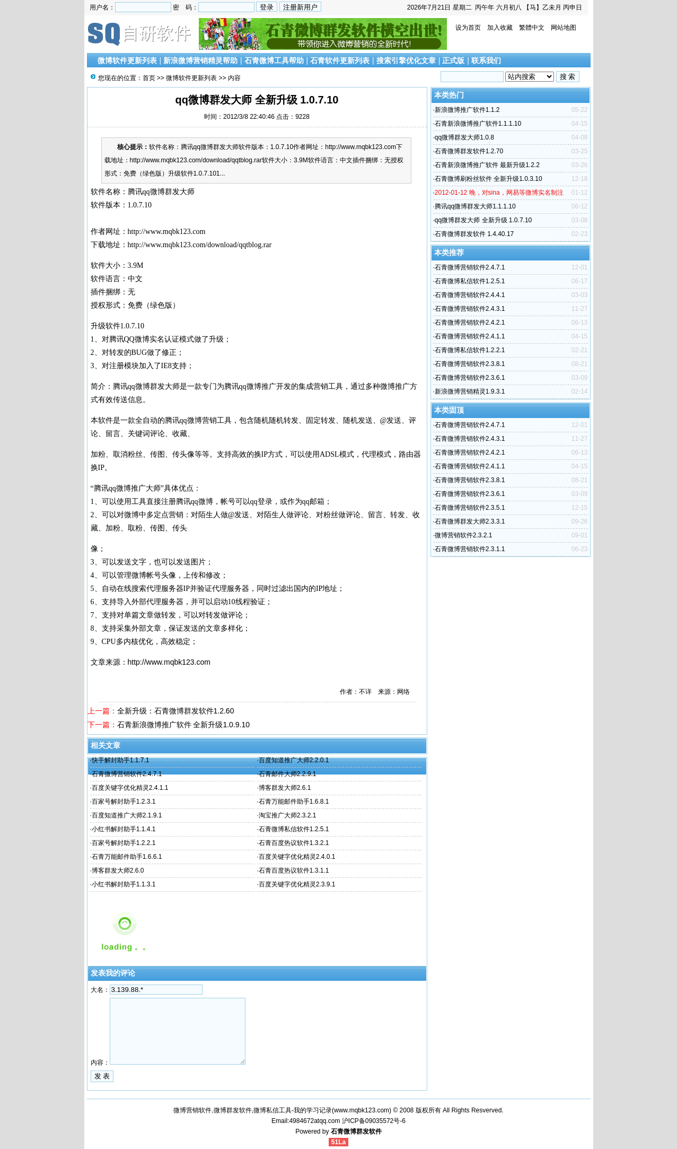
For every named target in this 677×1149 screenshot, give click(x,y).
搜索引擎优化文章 (406, 60)
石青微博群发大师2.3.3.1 (470, 521)
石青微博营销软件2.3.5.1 (470, 507)
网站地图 (563, 27)
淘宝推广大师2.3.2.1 (287, 815)
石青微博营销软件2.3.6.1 (470, 377)
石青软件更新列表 (340, 60)
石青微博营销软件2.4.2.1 (470, 322)
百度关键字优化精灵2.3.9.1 (297, 884)
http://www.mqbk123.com (167, 232)
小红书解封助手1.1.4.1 (124, 829)
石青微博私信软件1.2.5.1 (294, 829)
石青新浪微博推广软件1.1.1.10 (478, 123)
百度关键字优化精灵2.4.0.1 (297, 856)
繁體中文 (531, 27)
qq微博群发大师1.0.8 (464, 137)
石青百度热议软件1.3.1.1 (294, 870)
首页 (149, 78)
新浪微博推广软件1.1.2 (467, 110)
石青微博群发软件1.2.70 (469, 151)
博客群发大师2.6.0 (118, 870)
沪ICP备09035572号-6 (374, 1121)
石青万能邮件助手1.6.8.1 (294, 801)
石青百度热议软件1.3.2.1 (294, 843)
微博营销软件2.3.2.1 (464, 535)
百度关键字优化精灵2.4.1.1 (130, 787)
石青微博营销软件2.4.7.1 (127, 774)
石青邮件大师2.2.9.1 (287, 774)
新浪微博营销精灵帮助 (200, 60)
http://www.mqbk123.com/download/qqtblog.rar (200, 245)
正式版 (453, 60)
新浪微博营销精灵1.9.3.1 (470, 391)
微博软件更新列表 (127, 60)
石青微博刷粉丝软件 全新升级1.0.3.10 (488, 178)
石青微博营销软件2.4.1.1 (470, 336)
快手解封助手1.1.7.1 (121, 760)
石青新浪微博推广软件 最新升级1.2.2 (487, 165)
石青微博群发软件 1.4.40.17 (474, 234)
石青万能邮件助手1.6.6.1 (127, 856)
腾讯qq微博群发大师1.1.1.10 (475, 206)
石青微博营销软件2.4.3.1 (470, 308)
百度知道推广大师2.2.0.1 (294, 760)
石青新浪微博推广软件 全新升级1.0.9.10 (183, 724)
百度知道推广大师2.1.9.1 (127, 815)
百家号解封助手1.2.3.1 (124, 801)
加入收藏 (500, 27)
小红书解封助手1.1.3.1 (124, 884)
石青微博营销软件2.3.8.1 (470, 364)
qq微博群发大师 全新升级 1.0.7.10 (483, 220)
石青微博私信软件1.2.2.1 (470, 350)
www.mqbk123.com (361, 1110)
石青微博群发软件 (356, 1131)
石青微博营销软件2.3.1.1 (470, 549)
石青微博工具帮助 (274, 60)
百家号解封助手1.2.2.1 (124, 843)
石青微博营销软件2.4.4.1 (470, 295)
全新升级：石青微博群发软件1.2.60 (175, 711)
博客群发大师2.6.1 (285, 787)
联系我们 (486, 60)
